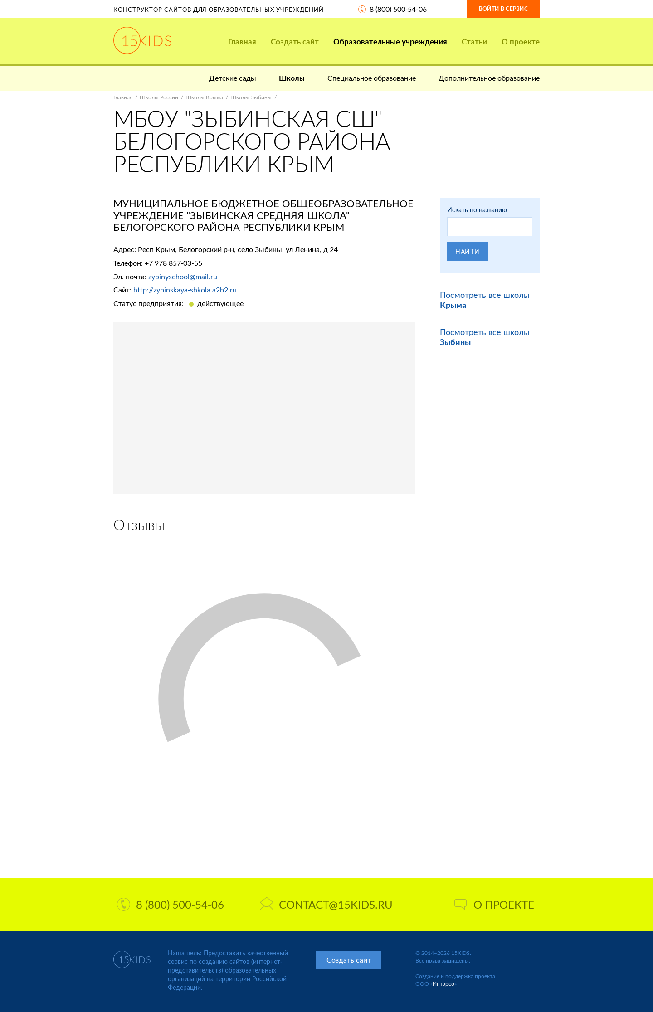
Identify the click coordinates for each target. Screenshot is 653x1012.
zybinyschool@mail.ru (182, 276)
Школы (292, 77)
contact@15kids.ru (326, 904)
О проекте (521, 41)
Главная (242, 41)
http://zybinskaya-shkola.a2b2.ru (185, 289)
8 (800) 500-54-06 (398, 9)
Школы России (159, 97)
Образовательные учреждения (390, 41)
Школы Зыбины (251, 97)
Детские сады (232, 77)
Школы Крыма (204, 97)
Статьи (474, 41)
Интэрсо (443, 983)
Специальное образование (371, 77)
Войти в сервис (503, 8)
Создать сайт (295, 41)
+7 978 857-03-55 (173, 262)
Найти (467, 251)
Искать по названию (477, 210)
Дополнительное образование (489, 77)
